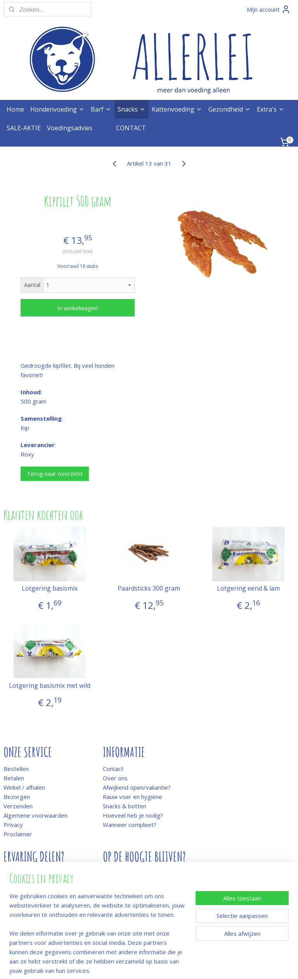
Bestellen (16, 769)
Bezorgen (16, 797)
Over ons (115, 778)
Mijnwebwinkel (237, 965)
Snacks (132, 109)
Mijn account (269, 9)
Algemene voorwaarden (35, 815)
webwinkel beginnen (169, 965)
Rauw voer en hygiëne (132, 797)
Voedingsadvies (69, 128)
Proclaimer (17, 834)
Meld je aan (118, 873)
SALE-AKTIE (24, 128)
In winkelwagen (77, 308)
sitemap (123, 965)
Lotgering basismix (50, 589)
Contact (113, 769)
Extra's (270, 109)
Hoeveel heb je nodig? (133, 815)
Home (15, 109)
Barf (101, 109)
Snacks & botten (124, 806)
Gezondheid (229, 109)
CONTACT (131, 128)
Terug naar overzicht (55, 473)
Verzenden (18, 806)
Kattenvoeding (177, 109)
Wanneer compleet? (129, 825)
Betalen (13, 778)
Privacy (13, 825)
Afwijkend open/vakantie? (137, 787)
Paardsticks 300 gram (149, 589)
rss (140, 965)
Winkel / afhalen (24, 787)
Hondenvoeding (57, 109)
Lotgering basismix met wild (49, 685)
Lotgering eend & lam (248, 589)
